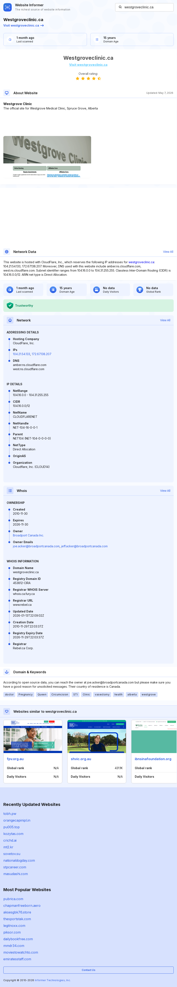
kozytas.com (13, 834)
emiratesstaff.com (17, 959)
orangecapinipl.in (16, 820)
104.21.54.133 (21, 354)
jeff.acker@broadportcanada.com (84, 546)
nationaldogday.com (19, 860)
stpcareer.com (14, 867)
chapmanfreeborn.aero (22, 905)
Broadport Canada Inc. (28, 535)
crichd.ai (10, 840)
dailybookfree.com (18, 939)
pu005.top (11, 827)
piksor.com (12, 932)
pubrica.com (13, 899)
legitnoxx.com (14, 925)
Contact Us (88, 970)
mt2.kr (8, 847)
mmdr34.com (13, 946)
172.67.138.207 (41, 354)
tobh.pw (9, 814)
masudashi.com (15, 874)
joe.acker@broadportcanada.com (36, 546)
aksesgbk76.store (17, 912)
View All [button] (168, 251)
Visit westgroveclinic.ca (23, 25)
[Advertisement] (88, 123)
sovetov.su (11, 854)
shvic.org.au (81, 759)
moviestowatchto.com (20, 952)
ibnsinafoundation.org (153, 759)
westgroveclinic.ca (141, 262)
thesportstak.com (17, 919)
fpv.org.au (15, 759)
